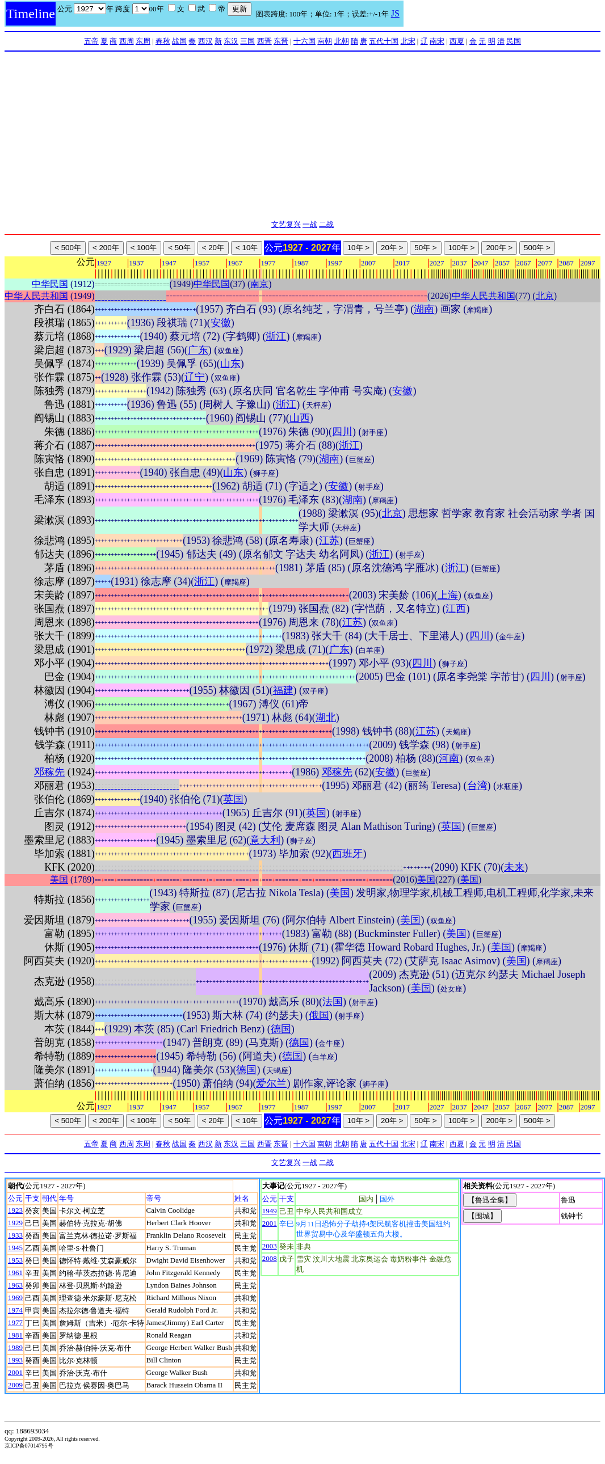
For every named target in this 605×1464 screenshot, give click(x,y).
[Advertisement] (302, 136)
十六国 (304, 41)
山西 (299, 418)
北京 (545, 296)
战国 (179, 41)
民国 (513, 41)
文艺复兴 (286, 224)
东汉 (231, 41)
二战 (326, 224)
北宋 (408, 41)
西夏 (456, 41)
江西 (456, 608)
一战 (309, 224)
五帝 (91, 41)
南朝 (324, 41)
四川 (342, 431)
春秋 (163, 41)
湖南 (424, 309)
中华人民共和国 (36, 296)
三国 (247, 41)
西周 (126, 41)
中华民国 (50, 284)
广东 (198, 350)
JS (395, 13)
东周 (143, 41)
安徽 (221, 322)
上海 (448, 595)
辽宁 (194, 377)
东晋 (281, 41)
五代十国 (383, 41)
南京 (259, 284)
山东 (230, 363)
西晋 (264, 41)
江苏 (329, 540)
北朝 (341, 41)
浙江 (276, 336)
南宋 (437, 41)
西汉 (205, 41)
